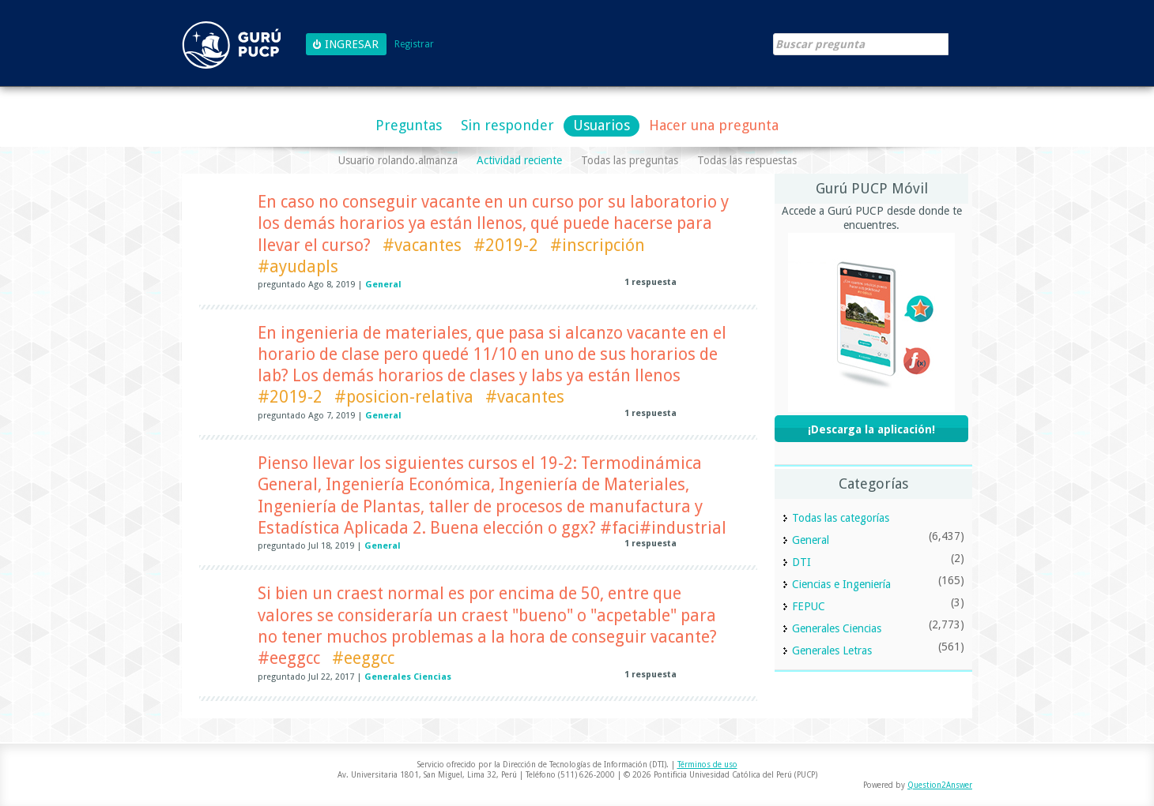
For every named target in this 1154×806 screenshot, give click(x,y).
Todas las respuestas (747, 160)
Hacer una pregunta (714, 125)
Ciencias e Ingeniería (841, 584)
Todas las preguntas (629, 160)
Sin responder (507, 125)
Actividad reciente (519, 160)
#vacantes (422, 245)
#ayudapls (298, 266)
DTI (801, 562)
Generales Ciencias (407, 677)
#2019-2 (505, 245)
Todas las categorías (840, 518)
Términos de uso (707, 764)
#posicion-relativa (403, 397)
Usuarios (601, 125)
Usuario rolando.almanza (398, 160)
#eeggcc (363, 658)
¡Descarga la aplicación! (871, 429)
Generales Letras (832, 650)
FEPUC (808, 606)
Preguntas (408, 125)
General (383, 284)
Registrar (414, 44)
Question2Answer (939, 785)
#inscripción (597, 245)
